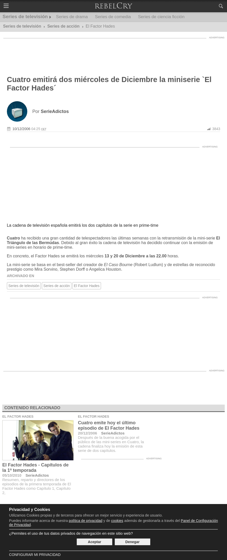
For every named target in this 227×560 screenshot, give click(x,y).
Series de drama (72, 16)
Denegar (132, 542)
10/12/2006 (21, 129)
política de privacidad (86, 521)
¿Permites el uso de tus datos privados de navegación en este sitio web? (71, 533)
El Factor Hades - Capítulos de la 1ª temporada (35, 467)
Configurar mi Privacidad (35, 555)
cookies (117, 521)
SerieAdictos (37, 475)
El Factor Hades (86, 286)
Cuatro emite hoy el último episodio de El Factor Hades (109, 425)
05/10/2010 (11, 475)
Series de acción (56, 286)
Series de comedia (113, 16)
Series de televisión (25, 16)
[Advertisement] (113, 52)
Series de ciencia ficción (161, 16)
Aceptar (94, 542)
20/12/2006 (87, 433)
